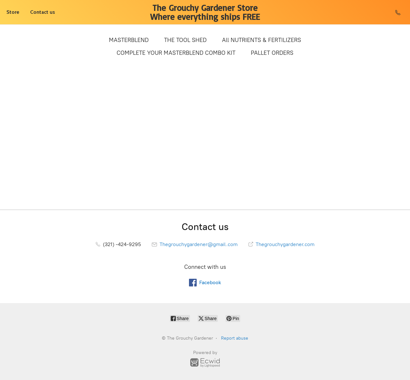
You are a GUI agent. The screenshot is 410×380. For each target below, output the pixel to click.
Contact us (42, 12)
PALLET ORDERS (272, 52)
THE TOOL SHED (185, 40)
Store (12, 12)
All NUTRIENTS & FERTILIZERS (261, 40)
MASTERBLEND (129, 40)
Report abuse (234, 338)
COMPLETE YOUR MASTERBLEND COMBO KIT (176, 52)
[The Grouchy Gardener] (205, 12)
